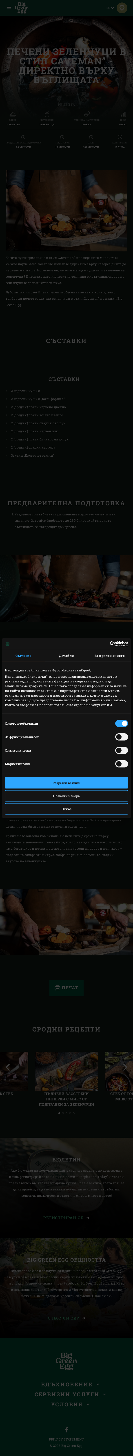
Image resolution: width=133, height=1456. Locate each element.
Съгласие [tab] (23, 655)
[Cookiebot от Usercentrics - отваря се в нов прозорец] (108, 644)
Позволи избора (66, 796)
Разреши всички (67, 783)
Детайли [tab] (66, 655)
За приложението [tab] (110, 655)
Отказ (67, 809)
